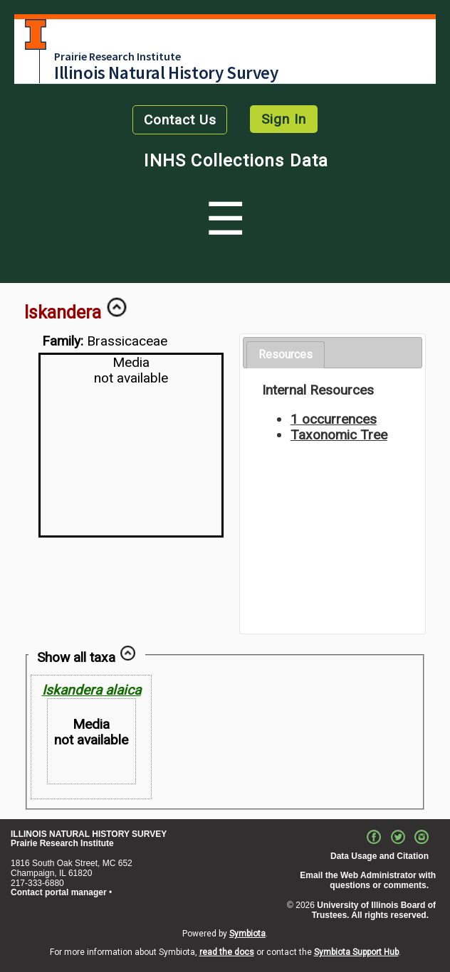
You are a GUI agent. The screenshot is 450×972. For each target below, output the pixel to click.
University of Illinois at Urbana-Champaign (35, 34)
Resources (285, 354)
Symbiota (247, 934)
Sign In (283, 119)
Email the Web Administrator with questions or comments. (368, 880)
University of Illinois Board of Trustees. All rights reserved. (374, 910)
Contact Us (180, 120)
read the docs (226, 952)
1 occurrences (334, 419)
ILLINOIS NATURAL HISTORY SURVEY (89, 834)
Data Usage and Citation (379, 856)
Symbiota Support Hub (356, 952)
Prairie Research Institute (117, 56)
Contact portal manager (59, 892)
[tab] (285, 355)
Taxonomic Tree (339, 435)
